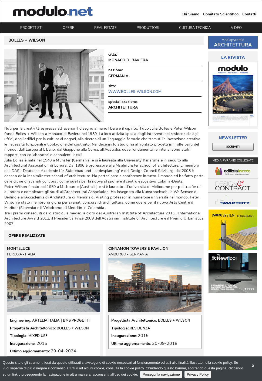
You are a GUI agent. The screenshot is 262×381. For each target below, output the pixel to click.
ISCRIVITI (233, 147)
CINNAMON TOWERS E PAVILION (138, 249)
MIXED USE (38, 335)
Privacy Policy (198, 374)
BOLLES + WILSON (73, 328)
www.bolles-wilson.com (135, 91)
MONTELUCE (18, 249)
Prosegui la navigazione (161, 374)
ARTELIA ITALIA (46, 320)
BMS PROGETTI (76, 320)
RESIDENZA (140, 328)
